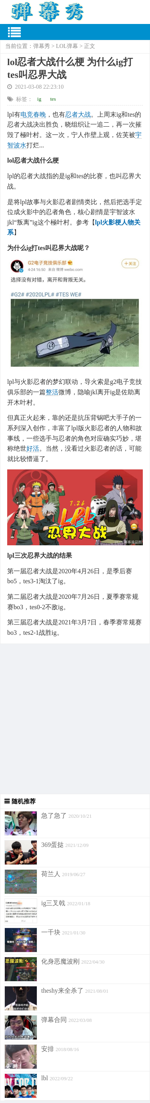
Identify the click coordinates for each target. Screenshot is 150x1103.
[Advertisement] (75, 719)
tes (53, 99)
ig (39, 99)
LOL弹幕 (67, 46)
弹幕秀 (41, 46)
